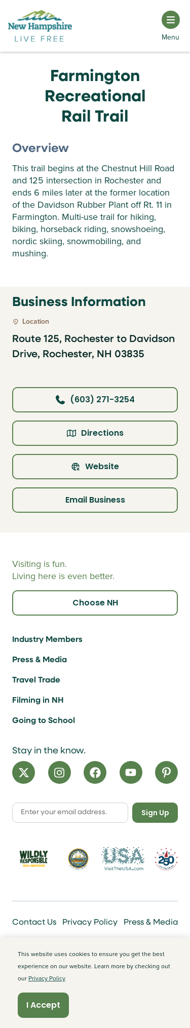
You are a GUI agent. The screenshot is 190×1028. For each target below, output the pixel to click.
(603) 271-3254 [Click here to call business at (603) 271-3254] (95, 399)
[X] (23, 772)
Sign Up (155, 813)
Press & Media (39, 660)
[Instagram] (59, 772)
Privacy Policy (90, 923)
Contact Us (34, 923)
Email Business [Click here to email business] (95, 500)
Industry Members (47, 640)
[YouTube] (131, 772)
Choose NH (95, 602)
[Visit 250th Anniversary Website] (166, 859)
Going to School (43, 721)
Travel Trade (36, 680)
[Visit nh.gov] (78, 859)
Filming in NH (38, 701)
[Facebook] (95, 772)
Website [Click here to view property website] (95, 466)
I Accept (43, 1005)
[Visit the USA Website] (122, 858)
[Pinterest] (166, 772)
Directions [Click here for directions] (95, 433)
